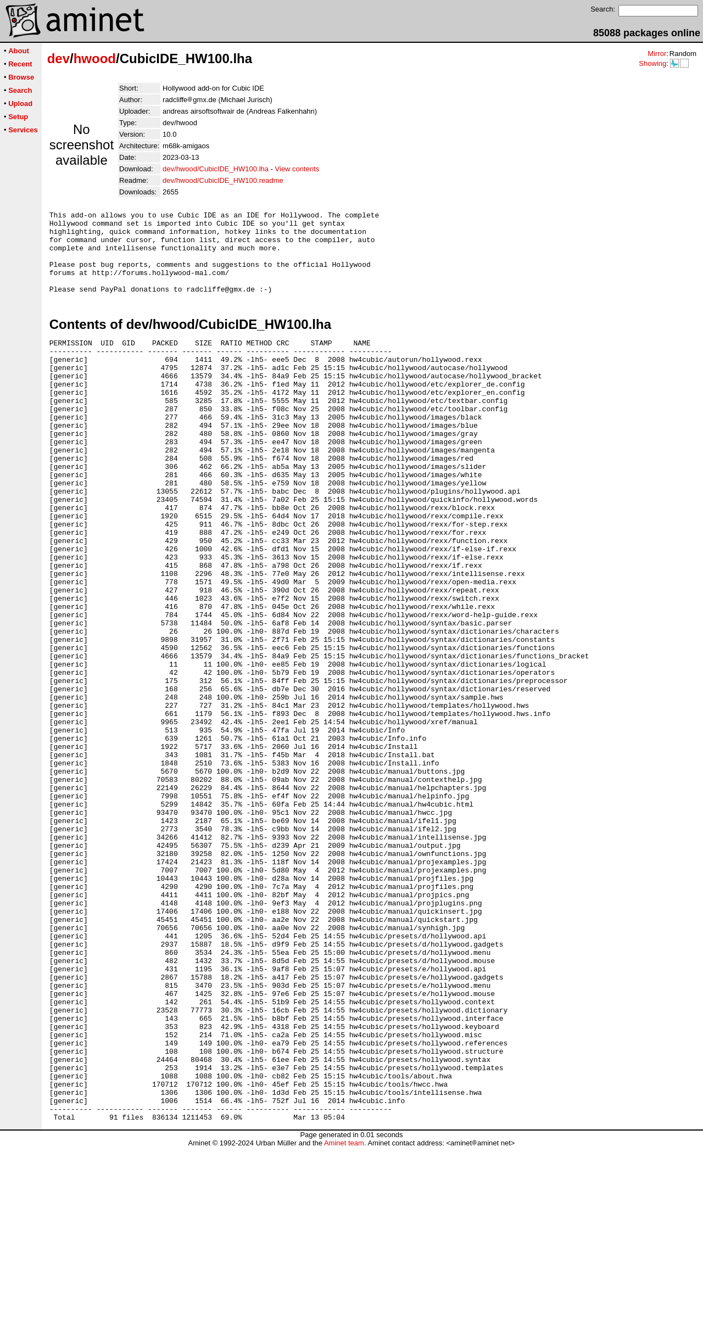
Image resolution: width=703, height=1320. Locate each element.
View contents (297, 169)
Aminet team (344, 1316)
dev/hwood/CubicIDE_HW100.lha (216, 169)
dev (58, 58)
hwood (95, 58)
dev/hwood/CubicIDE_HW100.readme (223, 180)
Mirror (657, 53)
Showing (652, 63)
